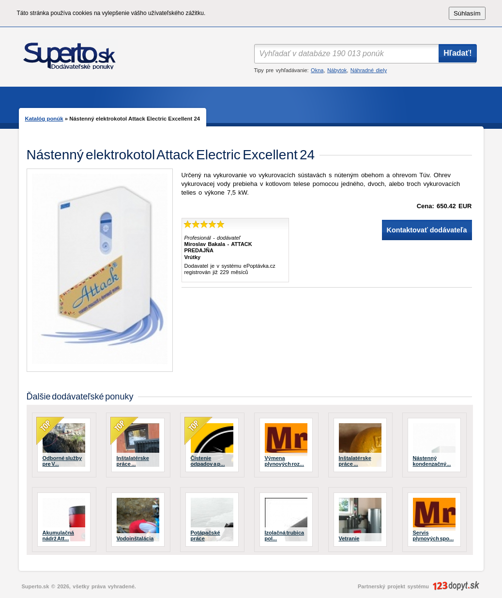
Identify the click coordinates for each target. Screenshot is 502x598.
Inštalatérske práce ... (133, 461)
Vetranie (349, 538)
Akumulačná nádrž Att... (58, 535)
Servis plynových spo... (433, 535)
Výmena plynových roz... (284, 461)
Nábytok (337, 70)
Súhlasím (467, 13)
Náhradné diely (368, 70)
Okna (317, 70)
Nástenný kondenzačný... (432, 461)
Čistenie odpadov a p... (208, 461)
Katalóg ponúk (44, 119)
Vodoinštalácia (135, 538)
